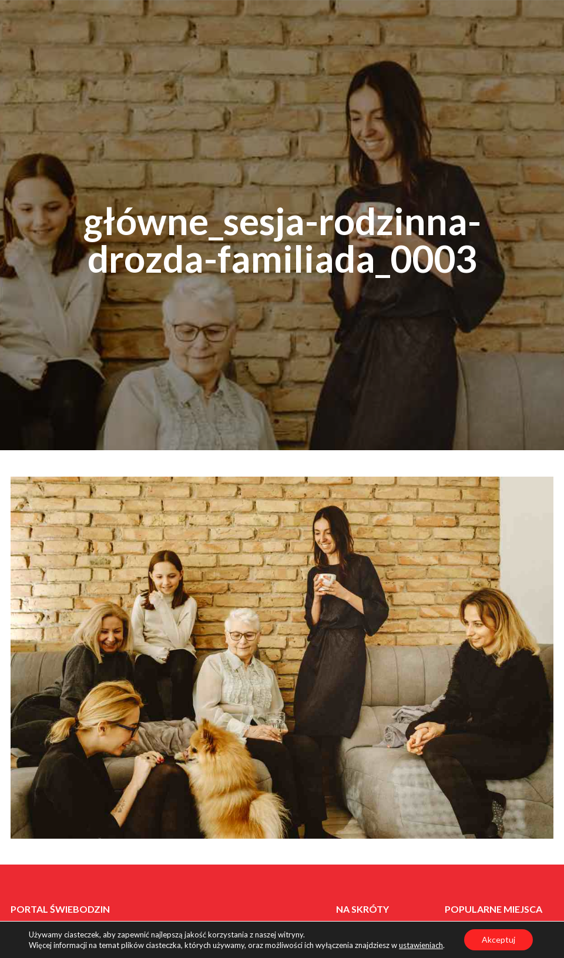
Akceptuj (498, 939)
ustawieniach (421, 945)
